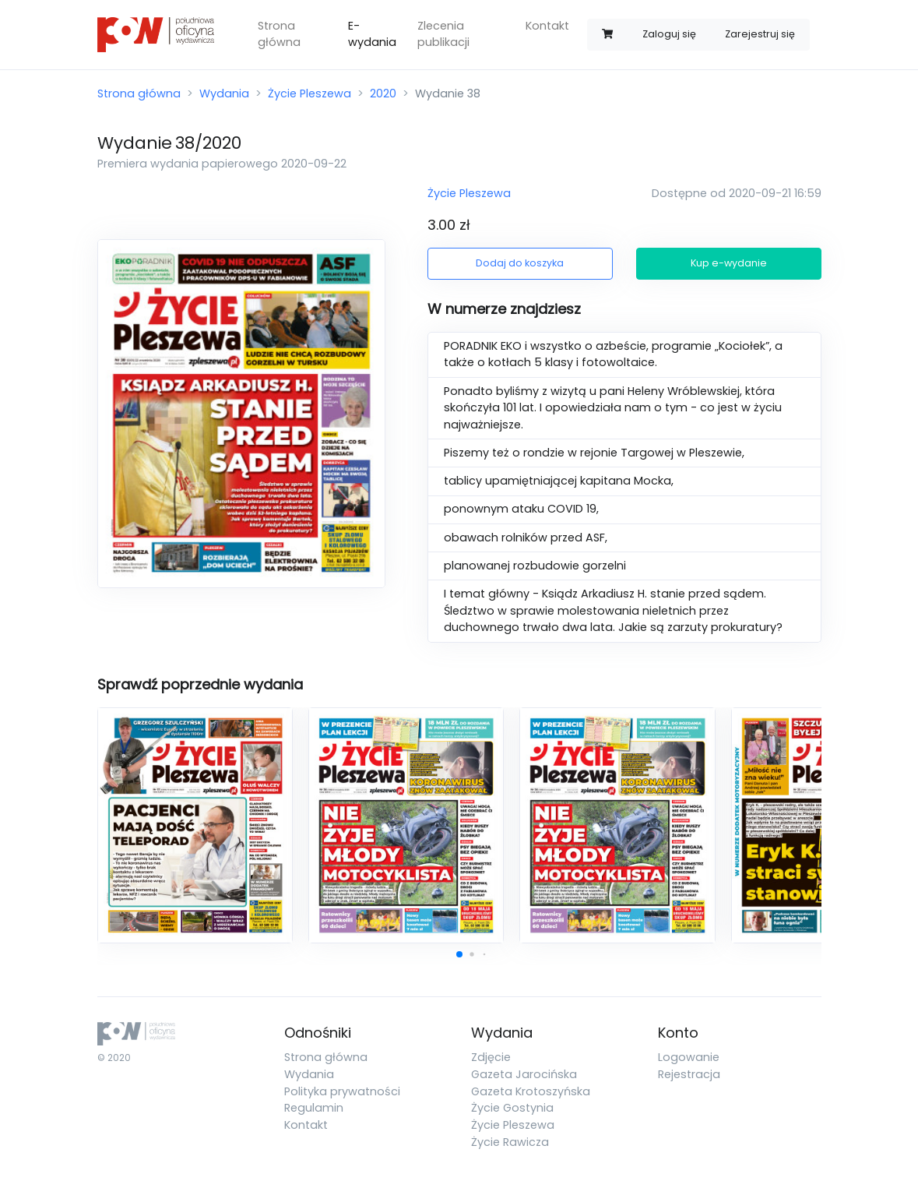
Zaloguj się (669, 34)
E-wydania (372, 34)
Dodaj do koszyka (520, 263)
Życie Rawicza (510, 1142)
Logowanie (688, 1057)
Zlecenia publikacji (443, 34)
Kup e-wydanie (729, 263)
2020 (383, 93)
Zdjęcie (491, 1057)
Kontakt (547, 25)
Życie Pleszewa (309, 93)
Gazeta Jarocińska (524, 1074)
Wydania (224, 93)
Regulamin (313, 1108)
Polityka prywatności (342, 1091)
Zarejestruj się (760, 34)
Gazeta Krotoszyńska (530, 1091)
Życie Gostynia (512, 1108)
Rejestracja (689, 1074)
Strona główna (279, 34)
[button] (459, 954)
